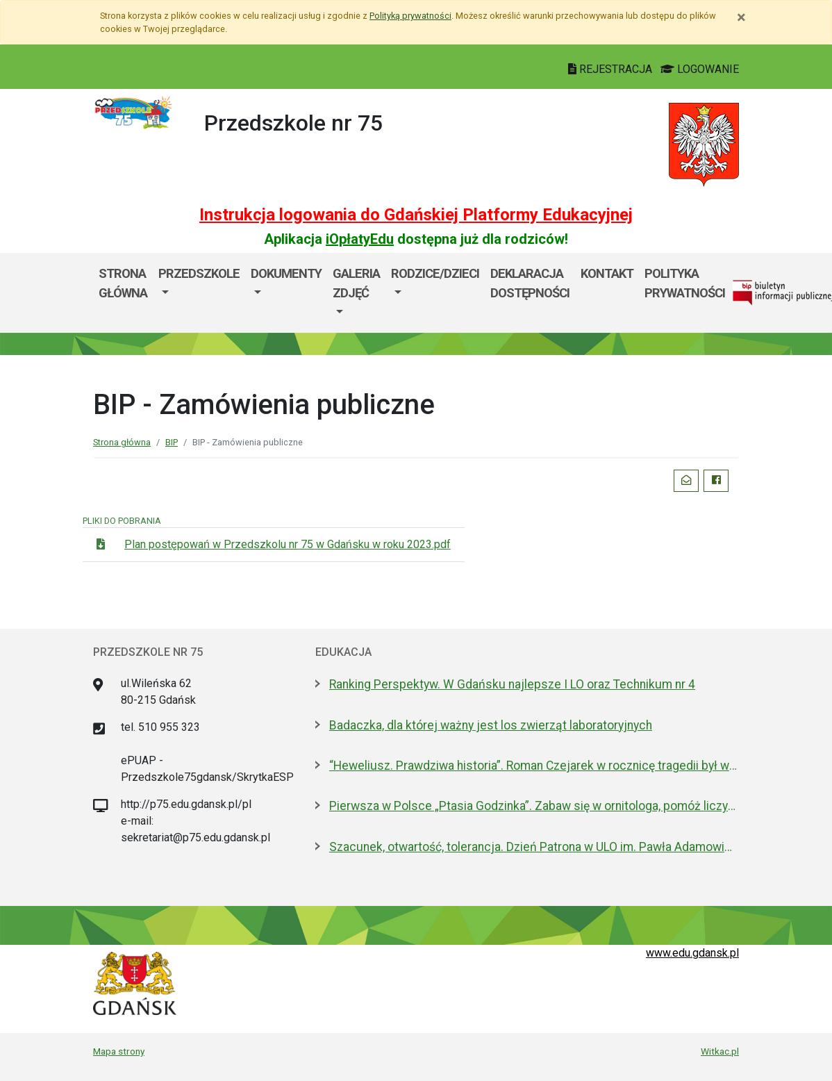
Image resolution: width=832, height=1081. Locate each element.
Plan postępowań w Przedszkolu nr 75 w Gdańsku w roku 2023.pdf (287, 544)
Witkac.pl (720, 1051)
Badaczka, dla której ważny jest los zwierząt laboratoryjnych (490, 725)
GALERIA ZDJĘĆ (356, 283)
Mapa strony (118, 1051)
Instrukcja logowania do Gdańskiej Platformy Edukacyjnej (416, 214)
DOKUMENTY (286, 273)
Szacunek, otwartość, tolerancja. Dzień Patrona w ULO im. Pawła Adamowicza (534, 847)
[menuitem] (199, 292)
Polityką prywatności (410, 15)
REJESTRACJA (611, 69)
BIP (171, 442)
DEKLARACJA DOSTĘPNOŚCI (529, 283)
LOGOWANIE (699, 69)
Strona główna (123, 283)
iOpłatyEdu (360, 239)
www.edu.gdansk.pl (692, 952)
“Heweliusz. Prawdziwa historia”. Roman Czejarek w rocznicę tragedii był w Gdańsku (534, 766)
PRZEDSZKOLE (199, 273)
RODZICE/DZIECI (435, 273)
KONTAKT (607, 273)
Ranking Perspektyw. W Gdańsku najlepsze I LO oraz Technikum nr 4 (512, 684)
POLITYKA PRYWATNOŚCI (684, 283)
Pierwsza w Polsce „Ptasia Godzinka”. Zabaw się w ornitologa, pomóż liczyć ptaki (534, 806)
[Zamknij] (741, 17)
